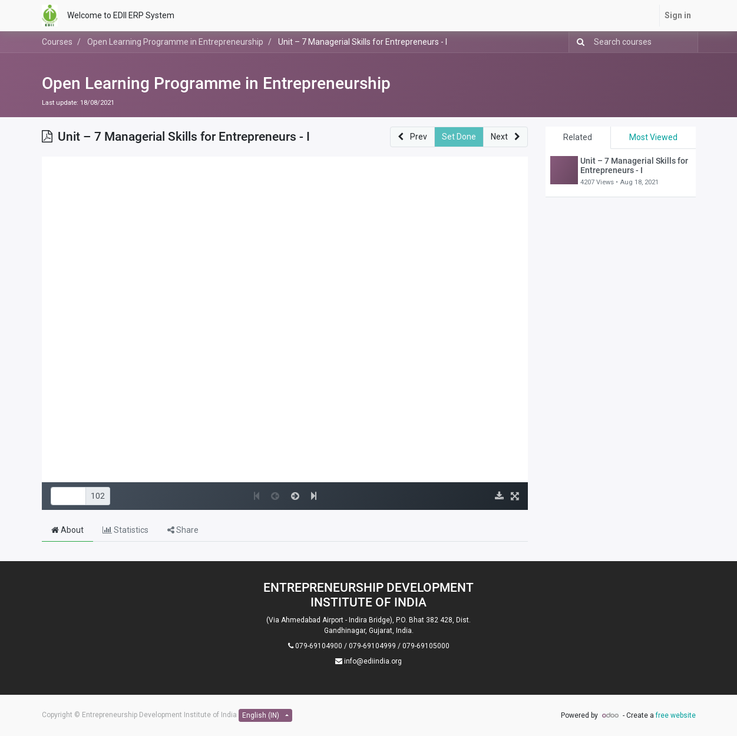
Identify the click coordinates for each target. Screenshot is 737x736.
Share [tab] (183, 530)
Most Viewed (653, 137)
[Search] (578, 42)
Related (577, 137)
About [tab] (67, 530)
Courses (57, 42)
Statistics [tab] (125, 530)
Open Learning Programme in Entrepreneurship (216, 83)
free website (676, 715)
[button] (412, 137)
